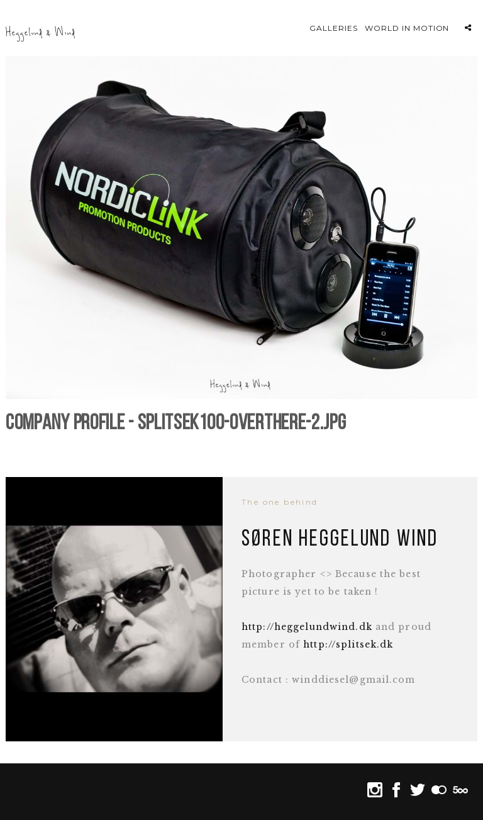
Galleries (333, 28)
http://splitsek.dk (348, 644)
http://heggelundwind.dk (307, 626)
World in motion (407, 28)
